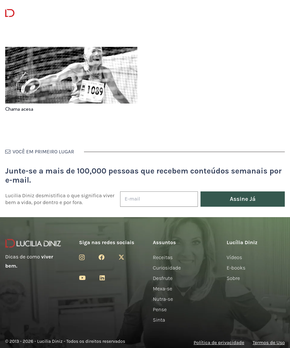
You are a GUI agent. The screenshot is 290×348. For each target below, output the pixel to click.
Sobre (233, 278)
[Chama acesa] (71, 51)
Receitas (163, 257)
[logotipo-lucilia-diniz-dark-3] (31, 13)
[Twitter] (121, 257)
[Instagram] (82, 257)
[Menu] (75, 13)
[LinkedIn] (102, 278)
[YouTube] (82, 278)
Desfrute (163, 278)
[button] (280, 13)
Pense (160, 309)
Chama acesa (19, 109)
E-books (236, 268)
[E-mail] (159, 199)
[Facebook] (101, 257)
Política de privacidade (219, 342)
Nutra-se (163, 299)
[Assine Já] (242, 199)
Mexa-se (163, 288)
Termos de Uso (269, 342)
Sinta (159, 320)
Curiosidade (167, 268)
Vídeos (234, 257)
